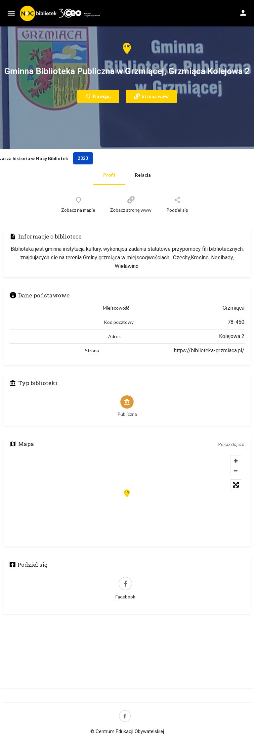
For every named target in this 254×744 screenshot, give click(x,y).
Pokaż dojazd (231, 444)
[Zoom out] (236, 471)
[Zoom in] (236, 461)
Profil (109, 175)
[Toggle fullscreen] (236, 485)
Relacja (143, 175)
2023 (83, 158)
